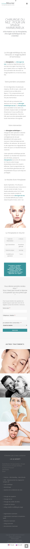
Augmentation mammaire (10, 513)
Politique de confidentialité (15, 537)
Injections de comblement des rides (12, 490)
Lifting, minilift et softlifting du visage (13, 507)
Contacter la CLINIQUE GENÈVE (15, 540)
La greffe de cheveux (9, 504)
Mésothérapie (7, 487)
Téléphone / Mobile (9, 315)
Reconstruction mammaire (10, 526)
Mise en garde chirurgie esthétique (15, 542)
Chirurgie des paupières (9, 496)
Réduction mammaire (9, 521)
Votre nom (6, 308)
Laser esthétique (7, 484)
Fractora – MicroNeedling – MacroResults (14, 477)
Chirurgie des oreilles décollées (11, 501)
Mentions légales (15, 538)
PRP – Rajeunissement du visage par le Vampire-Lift (13, 481)
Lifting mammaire (8, 523)
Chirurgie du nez (7, 499)
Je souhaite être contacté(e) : (12, 322)
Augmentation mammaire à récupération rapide (14, 517)
